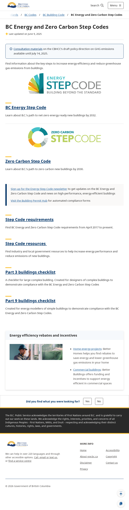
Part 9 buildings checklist (30, 300)
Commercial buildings (87, 370)
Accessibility (113, 450)
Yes (87, 401)
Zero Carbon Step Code (28, 161)
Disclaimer (86, 462)
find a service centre (19, 460)
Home (83, 450)
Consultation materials (28, 49)
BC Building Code (53, 15)
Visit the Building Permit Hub (29, 200)
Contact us (112, 462)
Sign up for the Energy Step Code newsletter (39, 189)
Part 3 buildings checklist (30, 272)
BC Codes (30, 15)
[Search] (97, 5)
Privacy (84, 469)
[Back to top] (121, 493)
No (99, 401)
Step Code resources (26, 243)
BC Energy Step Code (25, 107)
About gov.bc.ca (89, 456)
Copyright (111, 456)
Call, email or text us (45, 457)
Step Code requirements (29, 219)
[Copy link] (121, 504)
